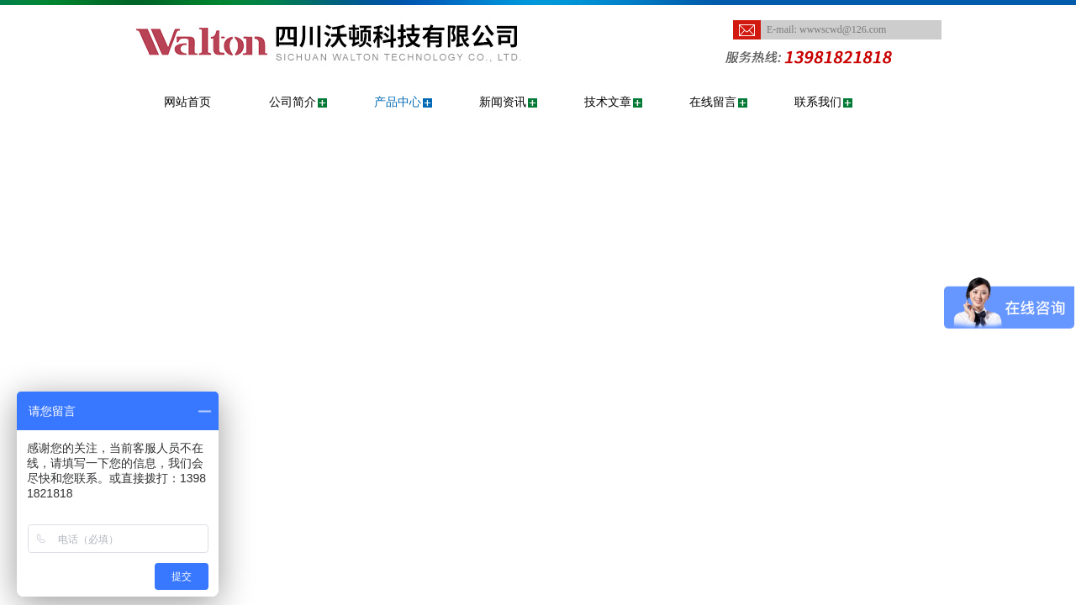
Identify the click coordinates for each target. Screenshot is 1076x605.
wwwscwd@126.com (842, 29)
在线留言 (712, 102)
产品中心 (397, 102)
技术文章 (607, 102)
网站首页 (187, 102)
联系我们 (817, 102)
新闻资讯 (502, 102)
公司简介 (292, 102)
